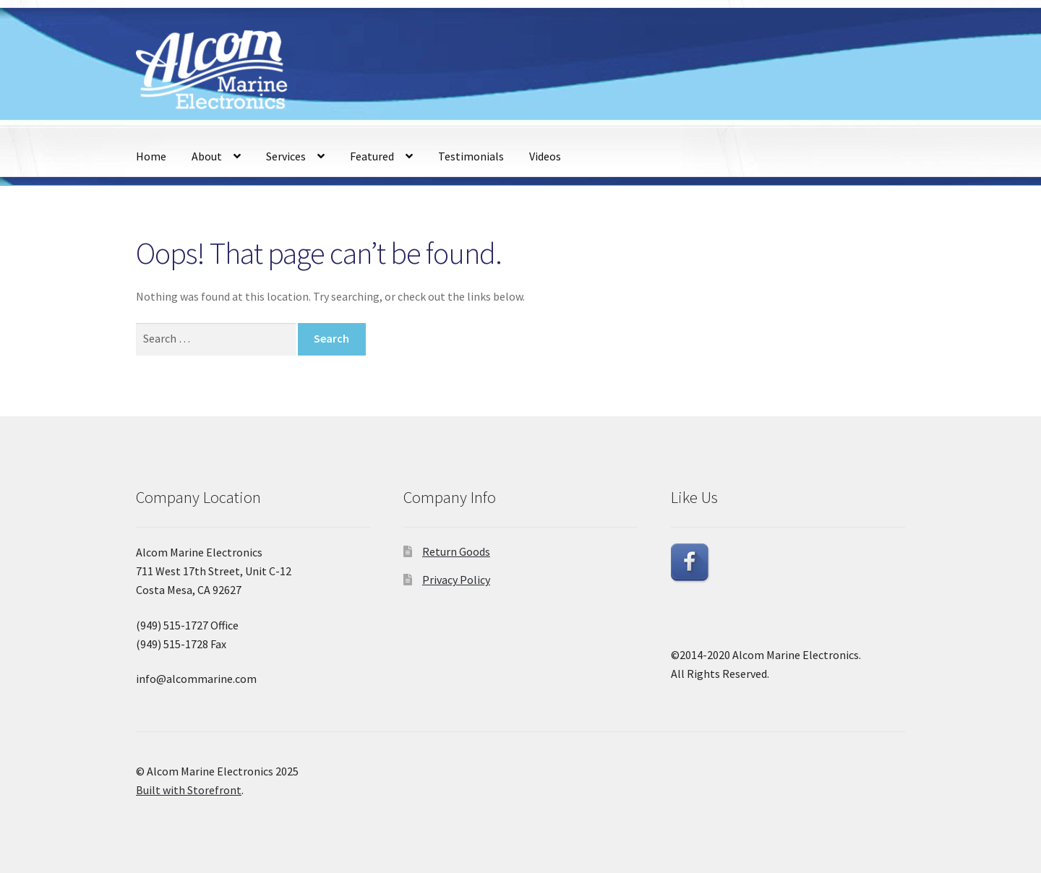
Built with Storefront (188, 790)
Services (286, 156)
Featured (372, 156)
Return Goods (456, 551)
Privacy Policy (456, 579)
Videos (545, 156)
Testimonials (471, 156)
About (207, 156)
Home (151, 156)
